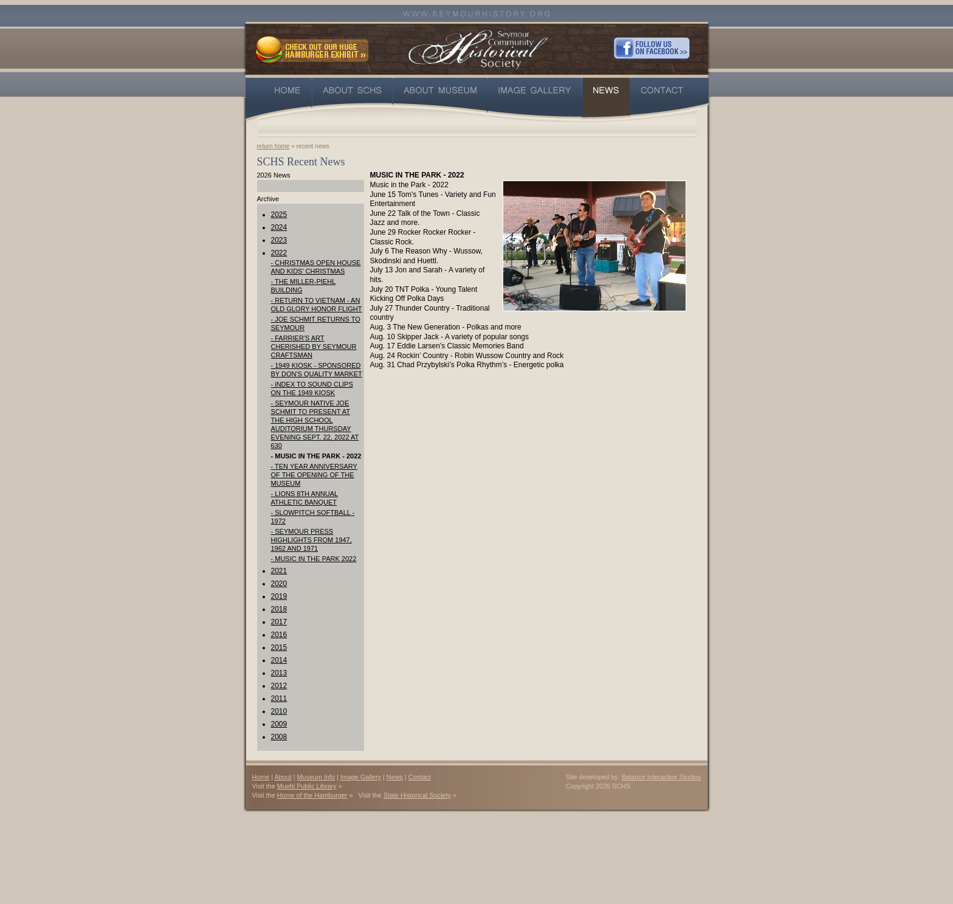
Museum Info (316, 777)
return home (273, 146)
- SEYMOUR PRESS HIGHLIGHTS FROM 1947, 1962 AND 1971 (311, 540)
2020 (279, 583)
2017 (279, 622)
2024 (279, 227)
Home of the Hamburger (312, 795)
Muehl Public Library (307, 786)
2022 (279, 253)
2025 (279, 214)
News (395, 777)
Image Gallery (360, 777)
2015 (279, 647)
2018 (279, 609)
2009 (279, 724)
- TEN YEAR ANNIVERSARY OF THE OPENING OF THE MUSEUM (314, 475)
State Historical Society (417, 795)
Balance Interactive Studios (661, 777)
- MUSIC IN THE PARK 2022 (314, 558)
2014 (279, 660)
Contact (419, 777)
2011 (279, 698)
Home (261, 777)
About (283, 777)
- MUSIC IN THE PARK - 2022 (316, 456)
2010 (279, 711)
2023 (279, 240)
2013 (279, 673)
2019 (279, 596)
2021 (279, 571)
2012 (279, 685)
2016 (279, 634)
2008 (279, 737)
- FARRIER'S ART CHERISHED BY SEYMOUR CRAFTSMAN (314, 346)
